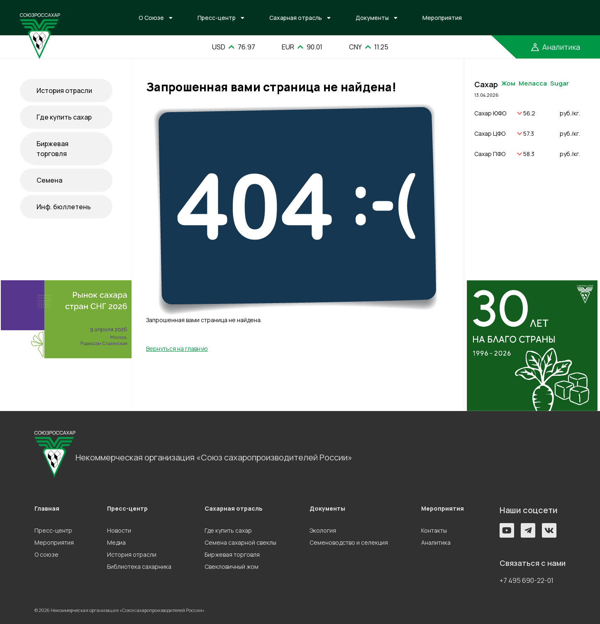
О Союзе (151, 18)
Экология (323, 530)
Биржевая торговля (52, 148)
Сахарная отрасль (295, 18)
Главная (46, 508)
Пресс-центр (217, 18)
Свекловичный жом (232, 566)
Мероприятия (442, 18)
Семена (49, 180)
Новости (119, 530)
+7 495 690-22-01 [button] (527, 580)
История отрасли (64, 90)
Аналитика (436, 542)
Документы (372, 18)
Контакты (434, 530)
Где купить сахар (64, 117)
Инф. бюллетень (64, 206)
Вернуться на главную (177, 348)
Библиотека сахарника (139, 566)
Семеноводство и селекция (349, 542)
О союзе (46, 554)
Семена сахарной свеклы (240, 542)
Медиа (116, 542)
